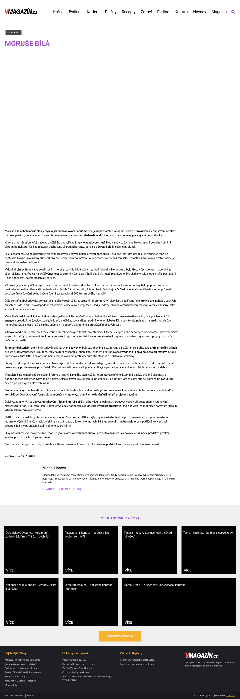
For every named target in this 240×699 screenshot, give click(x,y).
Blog (77, 489)
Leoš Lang (230, 695)
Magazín (219, 12)
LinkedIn (63, 489)
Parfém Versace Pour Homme (77, 668)
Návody (199, 12)
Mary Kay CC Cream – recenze (20, 680)
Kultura (181, 12)
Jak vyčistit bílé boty (15, 676)
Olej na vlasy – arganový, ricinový (22, 668)
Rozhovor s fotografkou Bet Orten (137, 659)
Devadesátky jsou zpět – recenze (79, 663)
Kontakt (30, 695)
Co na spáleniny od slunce (75, 672)
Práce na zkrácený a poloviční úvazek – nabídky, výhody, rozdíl (86, 678)
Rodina (163, 12)
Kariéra (93, 12)
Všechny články (120, 636)
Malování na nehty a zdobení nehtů (22, 659)
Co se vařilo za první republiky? (20, 663)
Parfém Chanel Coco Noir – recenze (23, 672)
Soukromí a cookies (14, 695)
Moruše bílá (11, 685)
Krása (58, 12)
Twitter (48, 489)
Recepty (129, 12)
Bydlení (75, 12)
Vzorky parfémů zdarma (74, 659)
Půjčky (110, 12)
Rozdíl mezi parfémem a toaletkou (137, 663)
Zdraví (146, 12)
